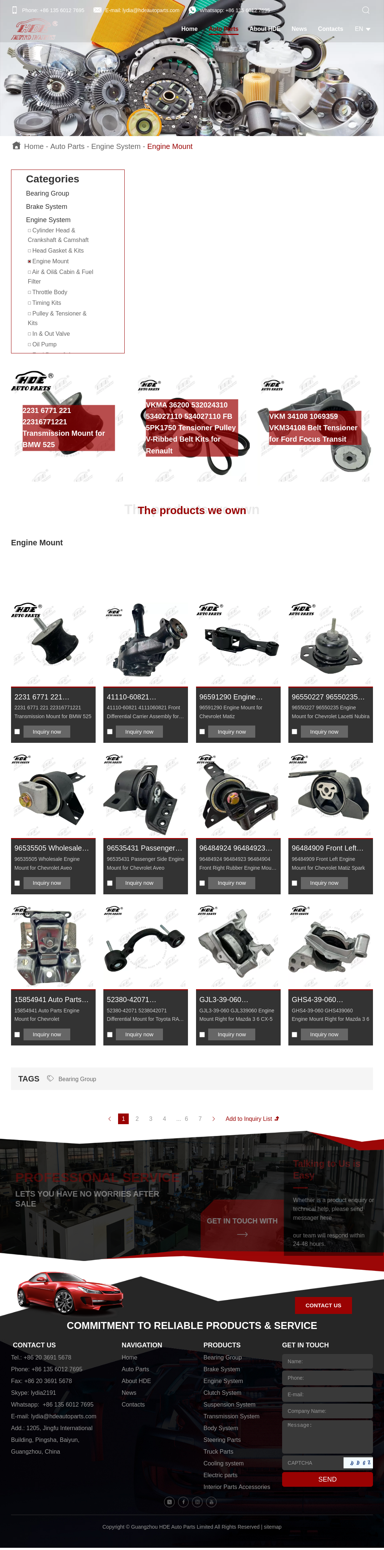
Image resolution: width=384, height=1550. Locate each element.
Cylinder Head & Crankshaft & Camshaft (58, 235)
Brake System (46, 206)
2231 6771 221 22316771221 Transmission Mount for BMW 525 (64, 428)
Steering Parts (222, 1443)
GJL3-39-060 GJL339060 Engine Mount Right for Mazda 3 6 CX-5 (236, 1001)
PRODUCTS (222, 1348)
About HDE (266, 29)
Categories (52, 179)
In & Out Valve (49, 334)
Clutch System (222, 1396)
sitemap (273, 1530)
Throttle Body (47, 292)
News (301, 29)
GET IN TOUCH (306, 1348)
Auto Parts (225, 29)
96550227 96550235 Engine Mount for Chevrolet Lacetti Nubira (325, 697)
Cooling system (223, 1466)
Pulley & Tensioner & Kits (57, 318)
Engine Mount (169, 146)
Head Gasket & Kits (56, 250)
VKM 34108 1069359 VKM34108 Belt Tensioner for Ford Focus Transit (314, 428)
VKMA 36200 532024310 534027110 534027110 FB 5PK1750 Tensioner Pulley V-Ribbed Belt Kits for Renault (191, 428)
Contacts (332, 29)
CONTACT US (34, 1348)
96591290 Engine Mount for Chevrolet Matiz (231, 697)
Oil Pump (42, 344)
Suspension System (229, 1407)
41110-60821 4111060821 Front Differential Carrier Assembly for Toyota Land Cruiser (140, 697)
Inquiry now (47, 732)
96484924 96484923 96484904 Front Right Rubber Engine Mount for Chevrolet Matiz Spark (235, 849)
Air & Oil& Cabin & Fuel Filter (60, 277)
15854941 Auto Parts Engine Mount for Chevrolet (48, 1001)
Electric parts (220, 1478)
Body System (220, 1431)
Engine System (116, 146)
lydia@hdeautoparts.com (150, 10)
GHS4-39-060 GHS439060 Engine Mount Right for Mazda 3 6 (329, 1001)
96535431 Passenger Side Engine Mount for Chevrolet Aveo (143, 849)
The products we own (192, 510)
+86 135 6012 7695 (247, 10)
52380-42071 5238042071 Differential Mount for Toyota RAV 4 (141, 1001)
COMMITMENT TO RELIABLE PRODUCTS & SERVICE (192, 1328)
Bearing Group (47, 193)
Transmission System (231, 1419)
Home (191, 29)
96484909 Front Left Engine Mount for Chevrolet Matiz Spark (328, 849)
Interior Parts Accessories (236, 1490)
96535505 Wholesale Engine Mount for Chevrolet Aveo (48, 849)
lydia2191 (43, 1396)
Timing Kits (44, 303)
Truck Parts (218, 1454)
